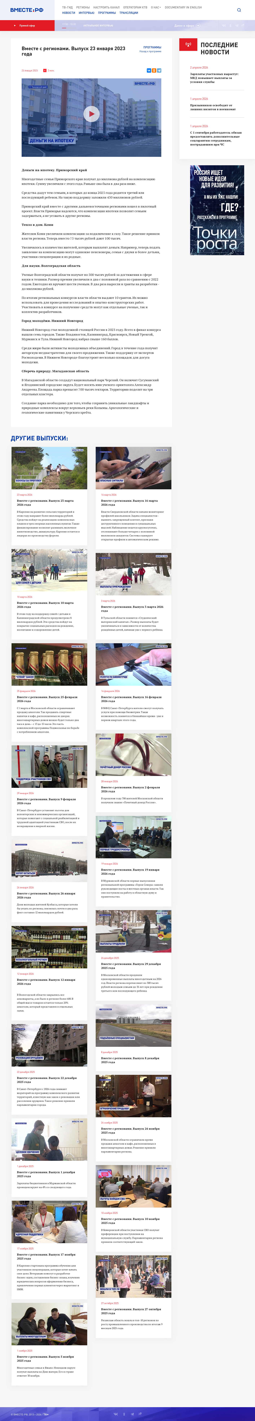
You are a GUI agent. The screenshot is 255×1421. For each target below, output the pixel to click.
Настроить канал (106, 7)
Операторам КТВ (135, 7)
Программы (107, 12)
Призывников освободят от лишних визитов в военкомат (213, 107)
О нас (156, 7)
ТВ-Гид (67, 7)
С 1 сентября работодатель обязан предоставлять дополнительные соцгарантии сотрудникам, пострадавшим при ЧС (216, 138)
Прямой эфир (24, 25)
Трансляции (128, 12)
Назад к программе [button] (150, 51)
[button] (239, 10)
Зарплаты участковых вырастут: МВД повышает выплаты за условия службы (214, 78)
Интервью (86, 12)
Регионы (83, 7)
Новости (68, 12)
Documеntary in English (183, 7)
